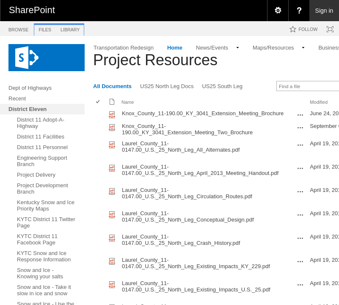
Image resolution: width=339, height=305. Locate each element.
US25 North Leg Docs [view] (166, 86)
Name (127, 102)
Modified (319, 102)
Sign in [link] (324, 10)
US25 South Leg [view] (222, 86)
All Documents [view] (112, 86)
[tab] (18, 28)
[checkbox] (98, 102)
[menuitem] (277, 10)
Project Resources (155, 60)
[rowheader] (100, 114)
